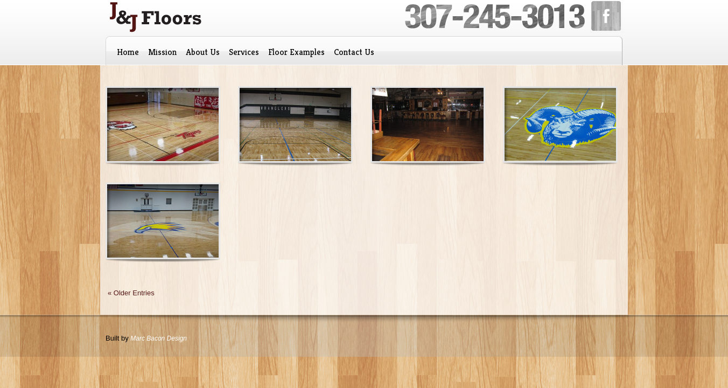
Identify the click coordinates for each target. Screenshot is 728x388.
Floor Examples (296, 52)
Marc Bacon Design (158, 338)
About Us (203, 52)
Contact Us (354, 52)
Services (244, 52)
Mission (162, 52)
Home (128, 52)
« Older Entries (131, 293)
